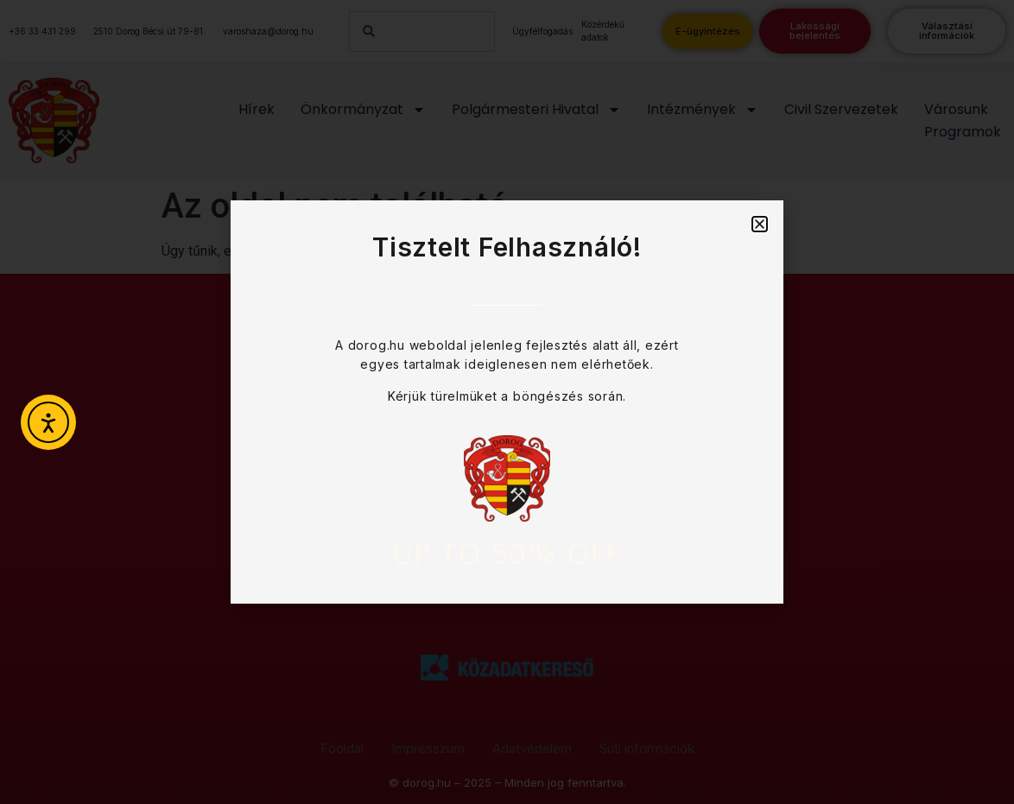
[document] (507, 402)
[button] (759, 224)
